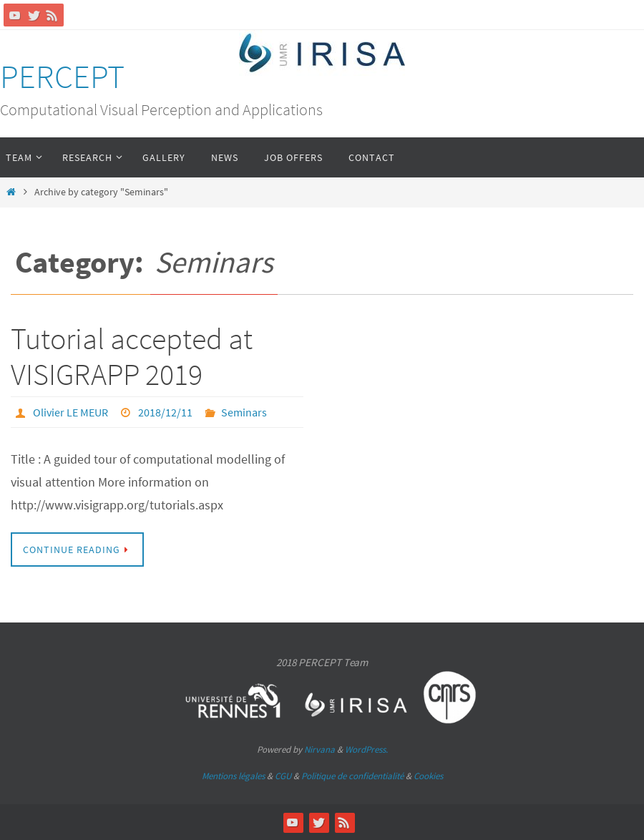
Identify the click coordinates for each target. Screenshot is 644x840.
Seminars (244, 412)
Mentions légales (233, 776)
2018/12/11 (165, 412)
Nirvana (319, 749)
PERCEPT (62, 76)
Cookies (428, 776)
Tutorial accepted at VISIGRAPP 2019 (132, 356)
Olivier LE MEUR (70, 412)
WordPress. (366, 749)
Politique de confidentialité (352, 776)
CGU (283, 776)
